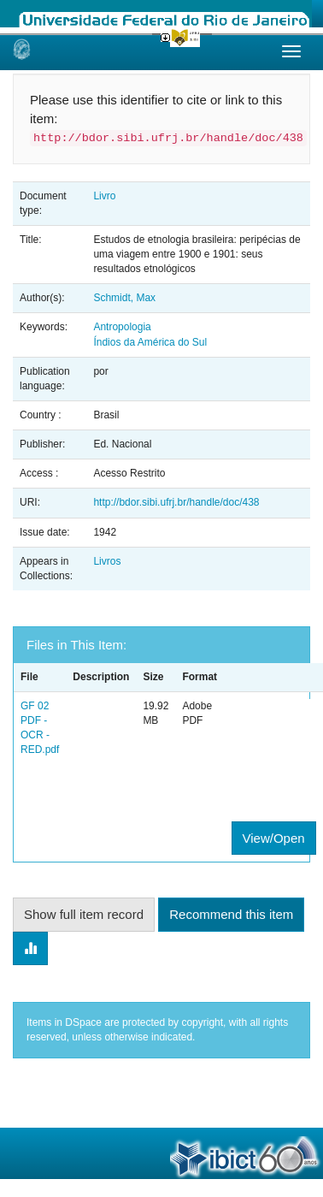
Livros (106, 561)
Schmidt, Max (124, 298)
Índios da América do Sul (150, 342)
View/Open (274, 838)
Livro (104, 196)
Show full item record (84, 914)
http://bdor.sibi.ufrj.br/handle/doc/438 (176, 502)
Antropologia (121, 327)
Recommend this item (231, 914)
